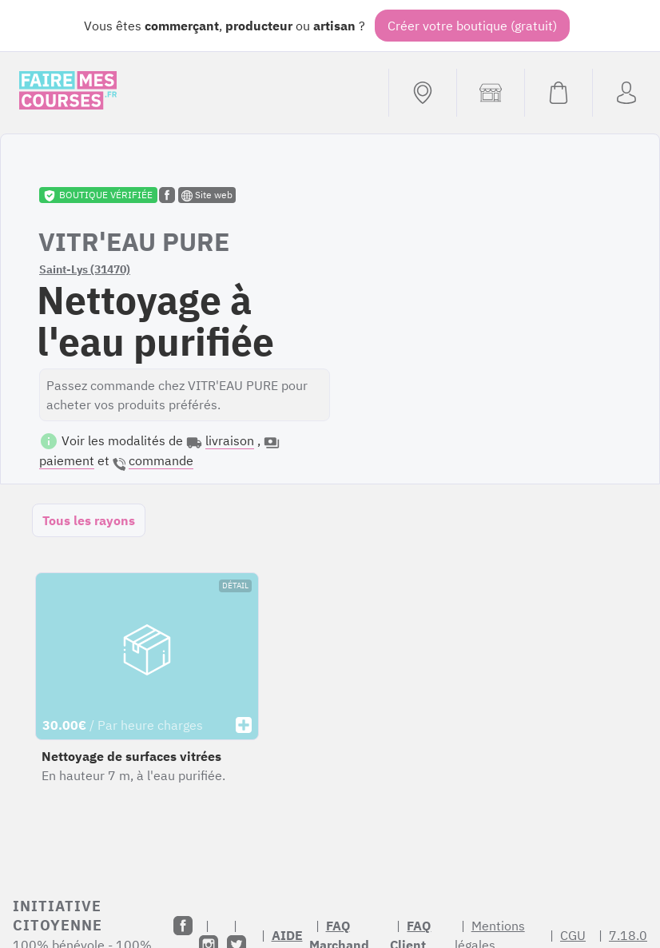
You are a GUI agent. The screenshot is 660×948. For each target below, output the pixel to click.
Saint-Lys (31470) (84, 269)
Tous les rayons (88, 520)
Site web (207, 195)
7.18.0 (628, 935)
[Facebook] (183, 926)
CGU (573, 935)
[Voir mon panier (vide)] (558, 93)
